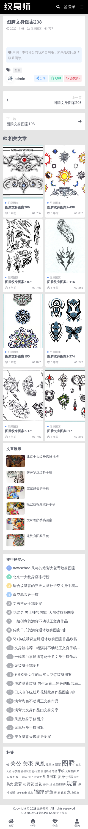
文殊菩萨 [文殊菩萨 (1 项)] (71, 771)
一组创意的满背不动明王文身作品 (40, 621)
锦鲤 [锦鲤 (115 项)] (39, 791)
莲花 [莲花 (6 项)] (38, 784)
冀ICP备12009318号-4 (52, 813)
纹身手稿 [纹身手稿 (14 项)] (65, 776)
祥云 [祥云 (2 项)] (25, 777)
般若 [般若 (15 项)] (18, 783)
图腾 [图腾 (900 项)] (68, 763)
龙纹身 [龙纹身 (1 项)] (75, 792)
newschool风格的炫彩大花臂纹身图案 (44, 567)
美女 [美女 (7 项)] (9, 784)
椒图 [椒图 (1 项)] (12, 777)
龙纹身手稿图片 (27, 665)
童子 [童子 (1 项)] (30, 777)
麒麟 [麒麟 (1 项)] (63, 792)
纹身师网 (42, 808)
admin (15, 78)
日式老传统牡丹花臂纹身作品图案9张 (44, 692)
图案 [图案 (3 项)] (58, 764)
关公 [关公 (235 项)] (16, 763)
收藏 (56, 78)
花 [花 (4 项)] (24, 784)
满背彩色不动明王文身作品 (36, 701)
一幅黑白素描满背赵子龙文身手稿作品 (45, 656)
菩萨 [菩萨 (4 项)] (46, 784)
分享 (41, 78)
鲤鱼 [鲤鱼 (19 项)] (49, 792)
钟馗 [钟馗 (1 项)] (30, 792)
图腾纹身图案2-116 (61, 282)
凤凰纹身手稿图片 (29, 718)
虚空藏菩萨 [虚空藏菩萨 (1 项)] (59, 784)
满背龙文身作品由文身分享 (36, 709)
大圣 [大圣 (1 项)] (8, 771)
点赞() (73, 78)
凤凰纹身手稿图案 (29, 727)
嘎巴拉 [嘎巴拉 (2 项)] (50, 764)
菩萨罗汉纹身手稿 (39, 472)
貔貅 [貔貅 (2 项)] (13, 792)
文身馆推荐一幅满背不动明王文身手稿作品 (49, 647)
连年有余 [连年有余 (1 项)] (22, 792)
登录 (69, 7)
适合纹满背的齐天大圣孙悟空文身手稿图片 (47, 585)
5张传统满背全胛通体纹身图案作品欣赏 (45, 638)
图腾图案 (36, 28)
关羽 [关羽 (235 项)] (28, 763)
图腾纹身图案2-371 (19, 431)
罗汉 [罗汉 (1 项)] (76, 777)
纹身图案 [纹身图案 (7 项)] (49, 776)
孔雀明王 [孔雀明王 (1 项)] (26, 771)
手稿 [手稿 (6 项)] (61, 771)
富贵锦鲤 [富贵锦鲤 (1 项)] (46, 771)
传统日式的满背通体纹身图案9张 (39, 630)
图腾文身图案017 (59, 431)
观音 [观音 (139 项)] (71, 783)
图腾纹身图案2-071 (19, 282)
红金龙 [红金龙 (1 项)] (38, 777)
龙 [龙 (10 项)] (69, 792)
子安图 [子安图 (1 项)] (16, 771)
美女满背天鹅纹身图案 (32, 736)
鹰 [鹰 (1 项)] (55, 792)
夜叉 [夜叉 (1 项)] (78, 764)
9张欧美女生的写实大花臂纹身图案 (43, 674)
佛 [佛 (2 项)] (7, 764)
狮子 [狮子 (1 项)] (18, 777)
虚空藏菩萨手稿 (38, 488)
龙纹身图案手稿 (38, 536)
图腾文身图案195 (17, 356)
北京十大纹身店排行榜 (43, 456)
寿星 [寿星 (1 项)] (54, 771)
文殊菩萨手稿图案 (39, 520)
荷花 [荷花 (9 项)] (30, 783)
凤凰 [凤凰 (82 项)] (40, 763)
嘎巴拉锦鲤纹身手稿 (41, 504)
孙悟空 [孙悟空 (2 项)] (36, 771)
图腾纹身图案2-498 (61, 207)
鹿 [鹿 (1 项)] (59, 792)
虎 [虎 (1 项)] (51, 784)
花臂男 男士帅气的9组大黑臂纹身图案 (43, 612)
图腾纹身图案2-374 (61, 356)
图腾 (17, 70)
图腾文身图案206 (17, 207)
